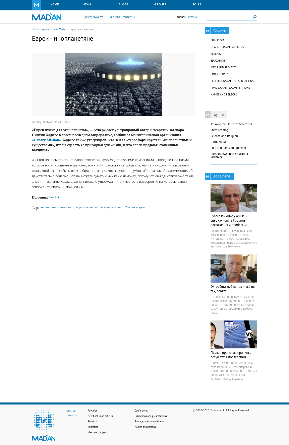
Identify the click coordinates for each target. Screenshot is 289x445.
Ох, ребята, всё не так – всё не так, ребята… (233, 288)
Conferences (220, 74)
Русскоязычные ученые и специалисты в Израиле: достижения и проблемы (229, 220)
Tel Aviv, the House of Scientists (231, 124)
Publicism (217, 40)
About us (115, 17)
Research (217, 54)
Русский (192, 17)
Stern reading (219, 130)
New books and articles (227, 47)
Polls (196, 4)
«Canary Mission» (46, 140)
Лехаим (54, 197)
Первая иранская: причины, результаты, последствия (231, 354)
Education (218, 60)
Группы (45, 29)
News (87, 4)
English (181, 17)
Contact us (129, 17)
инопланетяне (61, 207)
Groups (160, 4)
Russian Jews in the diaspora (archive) (229, 155)
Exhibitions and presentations (232, 81)
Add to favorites (94, 17)
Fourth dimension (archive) (228, 147)
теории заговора (85, 207)
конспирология (111, 207)
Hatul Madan (59, 29)
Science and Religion (224, 136)
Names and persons (224, 94)
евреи (45, 207)
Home (54, 4)
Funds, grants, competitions (230, 87)
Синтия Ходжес (135, 207)
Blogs (123, 4)
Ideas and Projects (224, 67)
